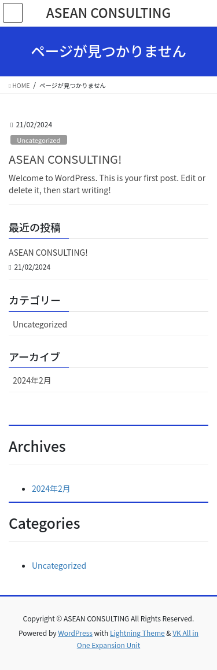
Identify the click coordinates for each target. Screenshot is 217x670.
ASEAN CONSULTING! (65, 158)
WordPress (75, 633)
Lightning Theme (137, 633)
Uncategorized (38, 140)
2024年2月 (32, 380)
